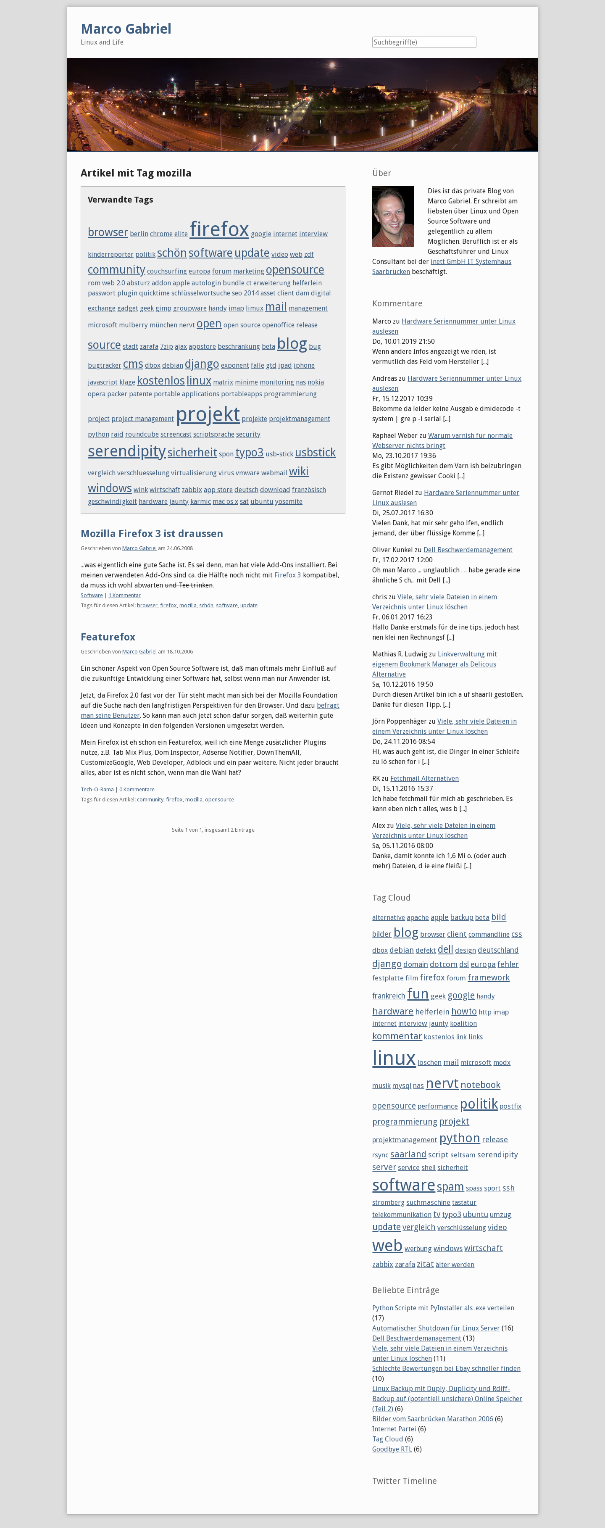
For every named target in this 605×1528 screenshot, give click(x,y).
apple (181, 283)
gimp (163, 308)
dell (445, 949)
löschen (430, 1062)
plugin (127, 293)
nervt (187, 325)
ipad (285, 365)
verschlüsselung (461, 1228)
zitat (425, 1264)
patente (140, 394)
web (296, 254)
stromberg (388, 1203)
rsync (380, 1155)
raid (117, 434)
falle (257, 365)
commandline (489, 934)
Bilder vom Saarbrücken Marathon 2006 (432, 1419)
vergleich (102, 473)
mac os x (225, 502)
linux (199, 380)
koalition (463, 1023)
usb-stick (279, 454)
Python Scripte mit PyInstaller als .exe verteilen (443, 1308)
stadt (130, 346)
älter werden (455, 1265)
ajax (181, 346)
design (465, 950)
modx (501, 1063)
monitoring (277, 382)
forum (221, 271)
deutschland (498, 950)
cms (133, 363)
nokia (316, 382)
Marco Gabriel (139, 548)
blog (292, 343)
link (461, 1037)
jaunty (179, 502)
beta (268, 346)
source (104, 344)
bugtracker (104, 365)
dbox (152, 365)
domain (415, 964)
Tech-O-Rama (97, 789)
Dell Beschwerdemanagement (468, 550)
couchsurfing (167, 271)
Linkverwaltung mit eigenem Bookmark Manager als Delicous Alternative (434, 664)
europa (199, 271)
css (516, 934)
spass (474, 1188)
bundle (234, 283)
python (98, 434)
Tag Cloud (387, 1439)
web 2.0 (113, 283)
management (308, 308)
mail (276, 306)
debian (172, 365)
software (211, 252)
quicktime (154, 293)
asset (268, 293)
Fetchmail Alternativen (424, 778)
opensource (295, 269)
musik (381, 1085)
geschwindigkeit (112, 502)
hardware (153, 502)
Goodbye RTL (392, 1449)
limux (254, 308)
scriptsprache (213, 434)
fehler (508, 964)
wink (141, 490)
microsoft (102, 325)
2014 (251, 293)
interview (313, 234)
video (279, 254)
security (248, 434)
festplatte (388, 978)
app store (218, 490)
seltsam (463, 1155)
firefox (219, 229)
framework (489, 977)
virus (226, 473)
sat (244, 502)
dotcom (444, 964)
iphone (304, 365)
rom (94, 283)
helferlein (307, 283)
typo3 (249, 452)
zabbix (192, 490)
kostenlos (161, 380)
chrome (161, 234)
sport (492, 1188)
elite (181, 234)
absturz (138, 283)
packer (117, 394)
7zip (166, 346)
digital (321, 293)
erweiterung (272, 283)
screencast (176, 434)
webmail (274, 473)
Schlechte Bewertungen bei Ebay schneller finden (446, 1369)
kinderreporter (111, 254)
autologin (206, 283)
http (485, 1012)
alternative (388, 918)
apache (418, 917)
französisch (309, 490)
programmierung (290, 394)
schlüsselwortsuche (200, 293)
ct (249, 283)
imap (236, 308)
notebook (480, 1084)
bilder (382, 934)
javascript (103, 382)
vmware (248, 473)
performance (438, 1106)
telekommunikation (401, 1215)
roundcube (142, 434)
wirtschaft (165, 490)
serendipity (127, 451)
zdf (309, 254)
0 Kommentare (137, 789)
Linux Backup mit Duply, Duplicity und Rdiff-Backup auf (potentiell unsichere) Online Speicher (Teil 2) (447, 1399)
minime (246, 382)
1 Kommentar (124, 595)
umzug (500, 1214)
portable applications (186, 394)
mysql (401, 1085)
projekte (254, 419)
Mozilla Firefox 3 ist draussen (152, 534)
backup (461, 917)
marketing (248, 271)
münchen (163, 325)
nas (301, 382)
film (411, 978)
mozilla (188, 605)
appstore (202, 346)
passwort (102, 293)
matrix (223, 382)
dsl (464, 964)
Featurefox (108, 637)
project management (142, 419)
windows (110, 488)
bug (315, 346)
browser (108, 232)
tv (436, 1214)
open (209, 323)
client (285, 293)
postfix (510, 1106)
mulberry (133, 325)
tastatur (464, 1203)
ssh (508, 1187)
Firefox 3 (287, 575)
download (275, 490)
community (116, 269)
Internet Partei (394, 1429)
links (475, 1037)
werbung (418, 1248)
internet (285, 234)
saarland (408, 1154)
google (261, 234)
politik (145, 254)
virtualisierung (194, 473)
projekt (208, 414)
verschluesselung (143, 473)
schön (172, 252)
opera (96, 394)
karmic (200, 502)
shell (428, 1167)
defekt (426, 950)
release (307, 325)
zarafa (149, 346)
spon (226, 454)
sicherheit (192, 452)
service (409, 1167)
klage (127, 382)
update (252, 252)
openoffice (278, 325)
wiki (299, 471)
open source (242, 325)
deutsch (246, 490)
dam (302, 293)
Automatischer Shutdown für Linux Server (436, 1328)
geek (147, 308)
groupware (190, 308)
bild (498, 917)
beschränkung (239, 346)
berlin (139, 234)
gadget (127, 308)
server (384, 1167)
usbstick (315, 452)
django (202, 363)
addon (161, 283)
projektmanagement (299, 419)
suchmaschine (428, 1202)
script (438, 1154)
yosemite (288, 502)
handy (217, 308)
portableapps (241, 394)
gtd (271, 365)
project (99, 419)
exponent (235, 365)
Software (92, 595)
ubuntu (262, 502)
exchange (102, 308)
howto (464, 1011)
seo (237, 293)
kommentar (397, 1035)
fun (418, 994)
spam (450, 1186)
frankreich (388, 996)
